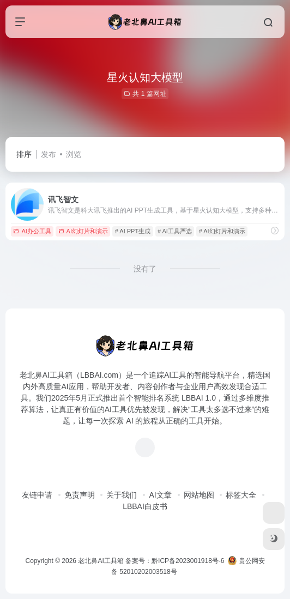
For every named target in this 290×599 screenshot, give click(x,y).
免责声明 (79, 495)
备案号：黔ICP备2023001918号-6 (174, 561)
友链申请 (37, 495)
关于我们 (121, 495)
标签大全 (241, 495)
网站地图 (199, 495)
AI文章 (160, 495)
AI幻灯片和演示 (83, 231)
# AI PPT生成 (132, 231)
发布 (48, 154)
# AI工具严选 (175, 231)
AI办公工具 (32, 231)
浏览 (73, 154)
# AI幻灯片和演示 (222, 231)
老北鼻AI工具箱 (100, 561)
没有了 (145, 268)
